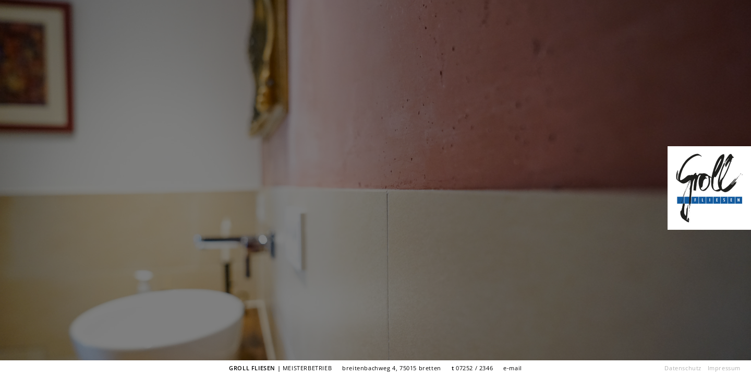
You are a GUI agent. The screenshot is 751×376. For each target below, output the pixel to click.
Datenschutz (682, 368)
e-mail (512, 368)
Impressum (724, 368)
